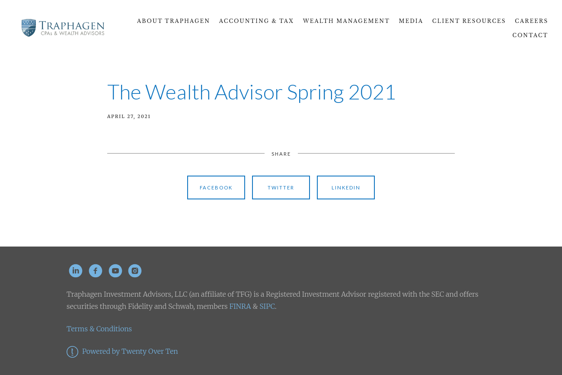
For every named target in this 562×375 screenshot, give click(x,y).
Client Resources (469, 21)
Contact (530, 35)
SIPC (266, 306)
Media (411, 21)
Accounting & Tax (256, 21)
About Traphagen (173, 21)
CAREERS (531, 21)
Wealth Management (346, 21)
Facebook (216, 187)
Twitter (281, 187)
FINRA (240, 306)
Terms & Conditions (99, 328)
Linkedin (346, 187)
